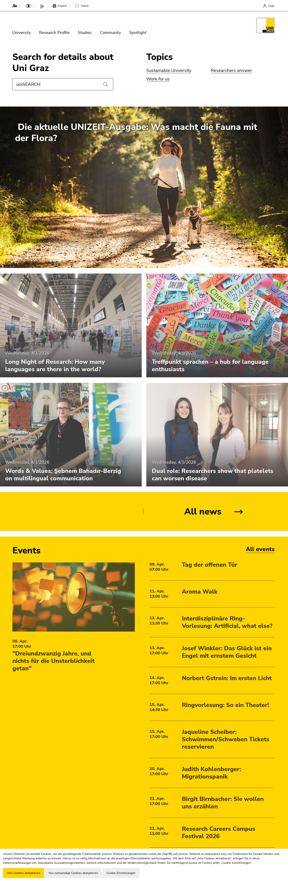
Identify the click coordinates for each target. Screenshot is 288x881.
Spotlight (138, 32)
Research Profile (54, 32)
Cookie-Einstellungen (120, 873)
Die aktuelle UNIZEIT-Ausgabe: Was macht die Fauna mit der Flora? (136, 132)
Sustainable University (168, 70)
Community (110, 32)
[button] (15, 5)
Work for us (158, 79)
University (21, 32)
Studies (85, 32)
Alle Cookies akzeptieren (23, 873)
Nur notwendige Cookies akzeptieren (73, 873)
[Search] (105, 84)
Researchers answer (231, 70)
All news (203, 511)
